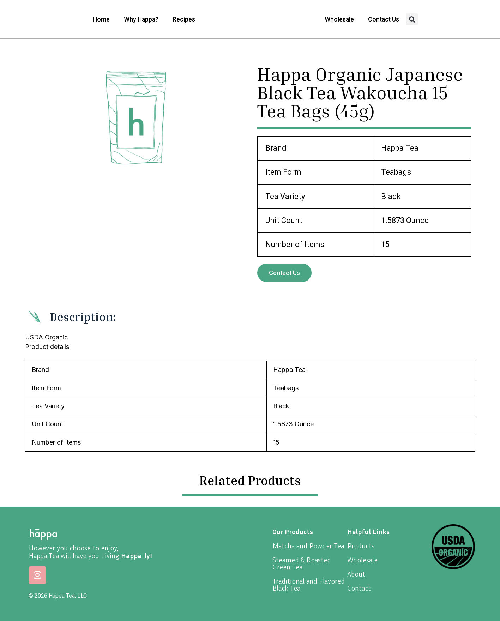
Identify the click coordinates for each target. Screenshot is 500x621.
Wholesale (339, 19)
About (356, 573)
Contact (359, 588)
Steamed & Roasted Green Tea (301, 563)
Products (360, 545)
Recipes (184, 19)
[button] (412, 19)
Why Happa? (141, 19)
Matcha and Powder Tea (308, 545)
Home (101, 19)
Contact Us (383, 19)
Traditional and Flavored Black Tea (308, 584)
